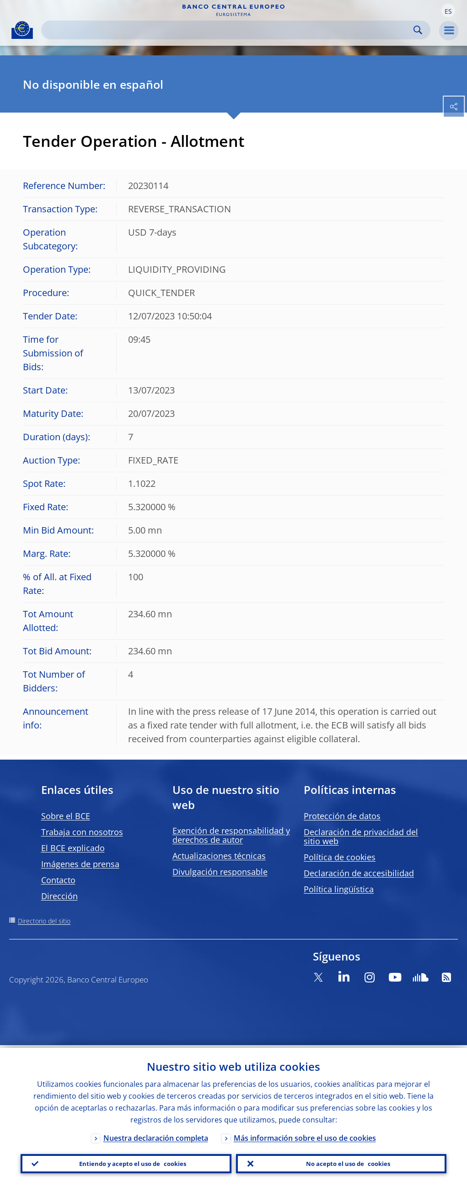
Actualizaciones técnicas (219, 855)
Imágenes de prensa (80, 863)
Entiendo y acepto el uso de (132, 1162)
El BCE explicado (73, 847)
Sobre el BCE (65, 815)
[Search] (228, 30)
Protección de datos (342, 815)
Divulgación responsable (220, 871)
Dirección (59, 895)
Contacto (58, 879)
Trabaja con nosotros (82, 831)
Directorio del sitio (44, 921)
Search (417, 30)
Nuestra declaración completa (155, 1135)
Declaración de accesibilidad (359, 873)
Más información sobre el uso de (305, 1135)
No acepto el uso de (348, 1162)
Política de (340, 857)
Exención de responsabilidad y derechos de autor (231, 835)
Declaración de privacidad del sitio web (361, 836)
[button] (448, 10)
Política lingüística (339, 889)
